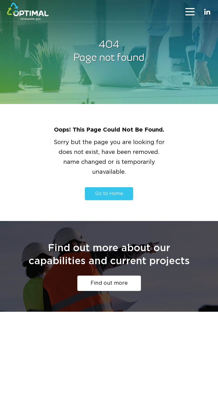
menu (190, 11)
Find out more (109, 283)
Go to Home (109, 193)
